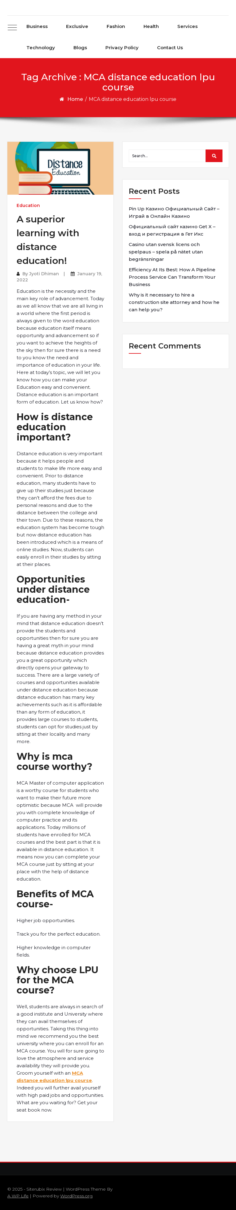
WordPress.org (76, 1196)
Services (187, 26)
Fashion (116, 26)
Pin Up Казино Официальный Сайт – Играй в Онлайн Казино (174, 212)
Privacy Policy (122, 47)
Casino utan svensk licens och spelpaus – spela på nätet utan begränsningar (166, 251)
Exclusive (77, 26)
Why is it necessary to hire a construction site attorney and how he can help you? (174, 302)
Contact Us (170, 47)
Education (28, 205)
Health (151, 26)
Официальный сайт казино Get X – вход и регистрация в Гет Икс (172, 230)
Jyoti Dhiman (44, 274)
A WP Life (18, 1196)
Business (37, 26)
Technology (40, 47)
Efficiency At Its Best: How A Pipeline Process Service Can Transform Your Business (172, 277)
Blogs (80, 47)
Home (75, 99)
